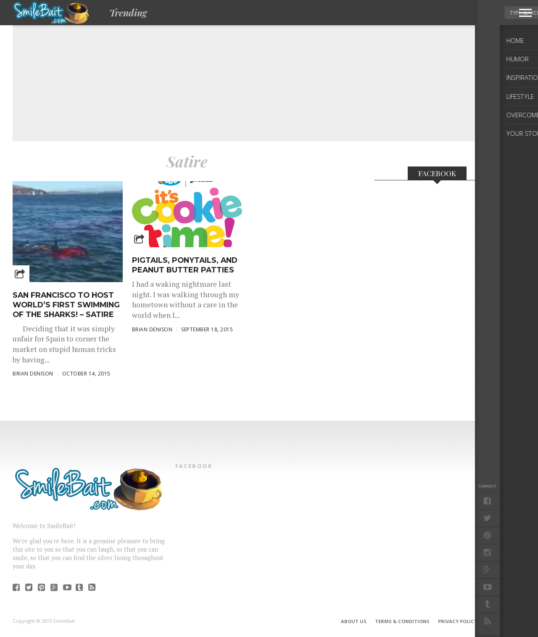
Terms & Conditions (402, 621)
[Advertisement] (256, 76)
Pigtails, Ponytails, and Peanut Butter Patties (184, 265)
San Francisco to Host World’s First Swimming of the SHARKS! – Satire (66, 305)
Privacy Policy (457, 621)
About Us (354, 621)
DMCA (492, 621)
